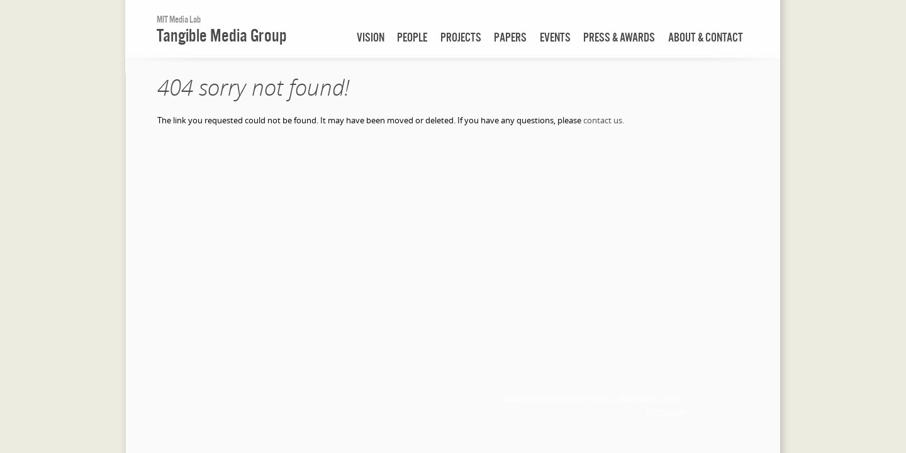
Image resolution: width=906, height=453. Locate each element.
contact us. (603, 120)
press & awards (619, 37)
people (412, 37)
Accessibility (666, 412)
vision (370, 37)
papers (510, 37)
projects (460, 37)
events (555, 37)
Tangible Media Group (222, 35)
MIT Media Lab (179, 19)
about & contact (705, 37)
